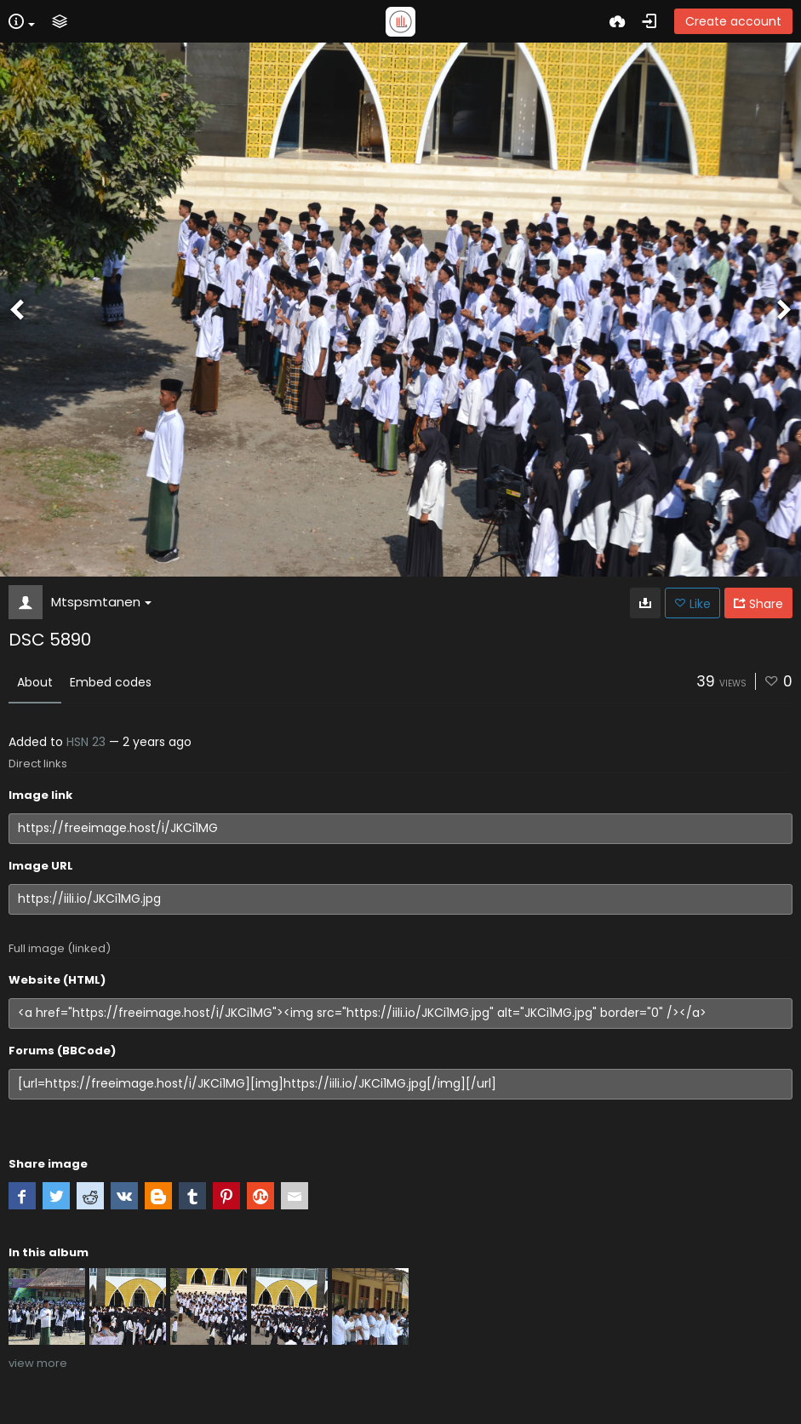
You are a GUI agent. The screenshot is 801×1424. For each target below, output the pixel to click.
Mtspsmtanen (101, 602)
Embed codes (111, 682)
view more (38, 1363)
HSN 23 (86, 741)
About (35, 682)
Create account (733, 21)
